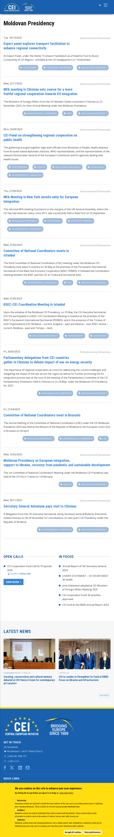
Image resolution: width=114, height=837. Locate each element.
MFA (69, 113)
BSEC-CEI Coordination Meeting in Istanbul (34, 304)
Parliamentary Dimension (95, 352)
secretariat (30, 67)
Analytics (21, 810)
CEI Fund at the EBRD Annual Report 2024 (85, 604)
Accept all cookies (73, 832)
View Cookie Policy (66, 793)
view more (104, 695)
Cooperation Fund (12, 672)
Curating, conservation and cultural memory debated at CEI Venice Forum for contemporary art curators (29, 680)
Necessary (21, 800)
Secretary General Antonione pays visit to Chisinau (40, 506)
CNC (69, 282)
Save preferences (92, 832)
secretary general (81, 220)
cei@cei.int (11, 761)
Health (41, 167)
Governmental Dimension (95, 38)
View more (12, 582)
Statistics (21, 820)
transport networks (59, 67)
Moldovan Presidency (94, 67)
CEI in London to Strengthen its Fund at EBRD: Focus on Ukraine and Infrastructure (84, 678)
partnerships (19, 167)
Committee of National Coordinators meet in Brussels (42, 415)
